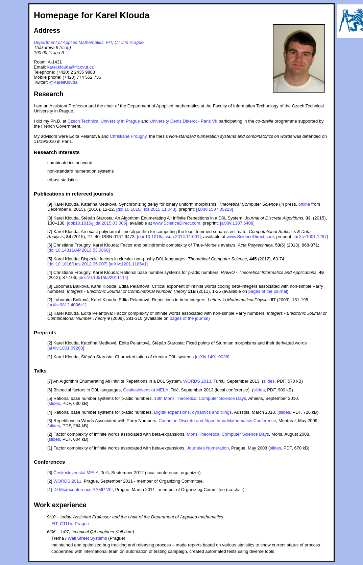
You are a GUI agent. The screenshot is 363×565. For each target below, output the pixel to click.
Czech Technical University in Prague (104, 121)
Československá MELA (145, 389)
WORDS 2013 (197, 381)
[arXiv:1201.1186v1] (128, 263)
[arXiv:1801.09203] (65, 348)
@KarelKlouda (63, 82)
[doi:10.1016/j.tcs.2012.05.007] (77, 263)
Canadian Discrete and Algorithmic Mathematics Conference (217, 420)
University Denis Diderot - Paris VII (183, 121)
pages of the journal (267, 291)
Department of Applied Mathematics (68, 42)
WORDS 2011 (67, 481)
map (65, 47)
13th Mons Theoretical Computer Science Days (200, 398)
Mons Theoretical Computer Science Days (228, 434)
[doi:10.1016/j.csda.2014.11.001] (169, 236)
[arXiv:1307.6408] (237, 223)
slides (268, 381)
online (304, 204)
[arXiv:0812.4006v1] (67, 304)
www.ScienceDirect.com (176, 223)
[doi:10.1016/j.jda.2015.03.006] (97, 223)
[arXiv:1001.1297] (311, 236)
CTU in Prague (129, 42)
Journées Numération (208, 448)
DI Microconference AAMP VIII (83, 489)
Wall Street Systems (87, 538)
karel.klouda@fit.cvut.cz (70, 67)
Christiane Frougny (128, 136)
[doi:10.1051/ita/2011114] (103, 277)
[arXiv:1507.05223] (214, 209)
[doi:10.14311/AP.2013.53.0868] (78, 250)
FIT (109, 42)
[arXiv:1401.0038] (212, 356)
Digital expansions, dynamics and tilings (193, 412)
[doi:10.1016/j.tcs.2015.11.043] (146, 209)
